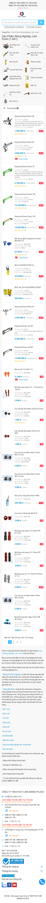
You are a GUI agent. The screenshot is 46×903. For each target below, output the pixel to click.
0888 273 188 (26, 3)
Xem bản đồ (13, 811)
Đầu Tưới (6, 714)
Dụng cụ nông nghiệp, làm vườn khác (17, 745)
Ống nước (6, 722)
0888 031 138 (10, 818)
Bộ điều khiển (8, 736)
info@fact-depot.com (13, 796)
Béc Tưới (6, 709)
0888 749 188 (14, 6)
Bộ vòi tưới (7, 731)
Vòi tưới (6, 718)
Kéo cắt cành (8, 749)
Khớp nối (6, 727)
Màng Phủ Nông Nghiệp (12, 674)
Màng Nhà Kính (9, 689)
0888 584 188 (25, 6)
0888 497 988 (14, 3)
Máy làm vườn (8, 740)
